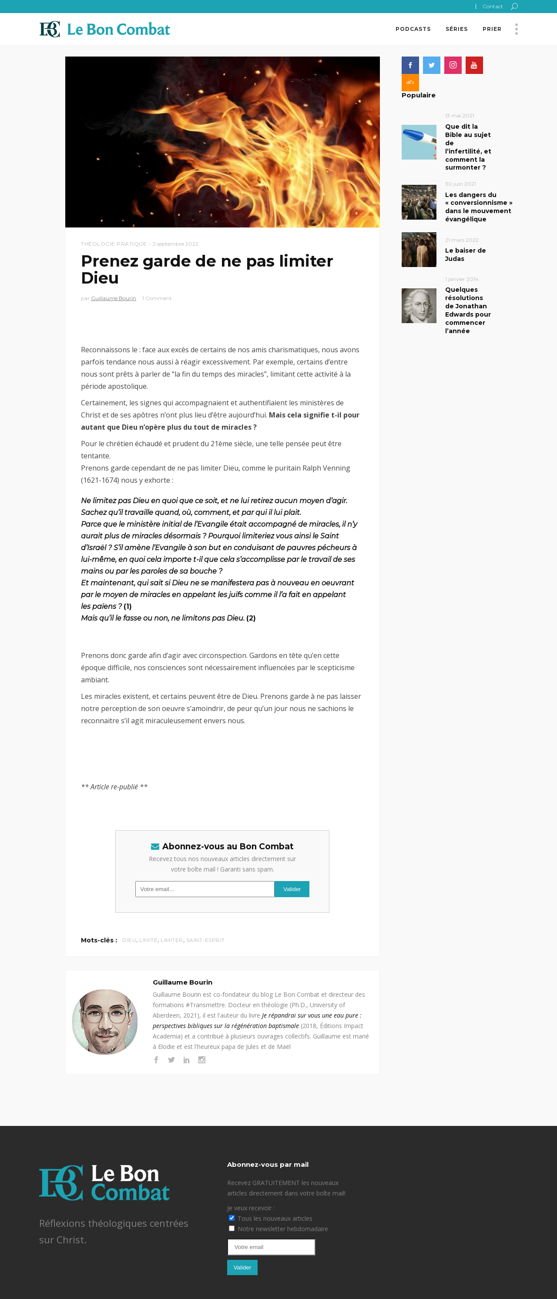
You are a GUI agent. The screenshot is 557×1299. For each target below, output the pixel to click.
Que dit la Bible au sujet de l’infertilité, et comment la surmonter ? (468, 147)
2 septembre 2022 (175, 243)
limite (148, 940)
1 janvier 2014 (462, 279)
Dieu (129, 940)
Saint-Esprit (205, 940)
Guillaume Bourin (113, 298)
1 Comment (157, 298)
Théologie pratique (114, 243)
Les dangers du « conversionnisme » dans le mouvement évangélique (479, 207)
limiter (172, 940)
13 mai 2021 (459, 115)
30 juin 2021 (460, 183)
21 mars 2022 (462, 240)
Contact (493, 6)
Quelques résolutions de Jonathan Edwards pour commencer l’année (468, 310)
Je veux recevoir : (251, 1208)
